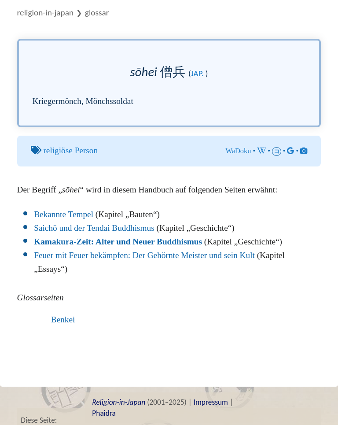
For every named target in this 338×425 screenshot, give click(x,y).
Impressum (211, 402)
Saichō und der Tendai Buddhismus (94, 228)
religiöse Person (70, 150)
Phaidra (104, 413)
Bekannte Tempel (63, 214)
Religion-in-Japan (45, 12)
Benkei (63, 319)
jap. (197, 73)
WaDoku (238, 151)
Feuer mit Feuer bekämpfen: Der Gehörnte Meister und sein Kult (144, 255)
